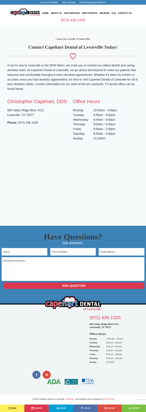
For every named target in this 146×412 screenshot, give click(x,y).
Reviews (104, 13)
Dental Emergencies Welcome (92, 2)
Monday (78, 110)
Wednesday (80, 119)
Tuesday (78, 115)
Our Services (72, 13)
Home (45, 13)
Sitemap (69, 399)
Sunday (78, 138)
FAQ (114, 13)
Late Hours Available (49, 2)
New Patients (90, 13)
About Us (56, 13)
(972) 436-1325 (73, 20)
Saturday (79, 133)
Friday (77, 129)
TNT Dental (109, 399)
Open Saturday (68, 2)
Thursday (79, 124)
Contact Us (125, 13)
